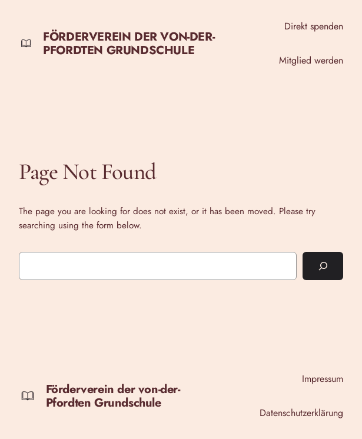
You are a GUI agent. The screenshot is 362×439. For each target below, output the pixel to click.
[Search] (323, 266)
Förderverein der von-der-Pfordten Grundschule (128, 43)
